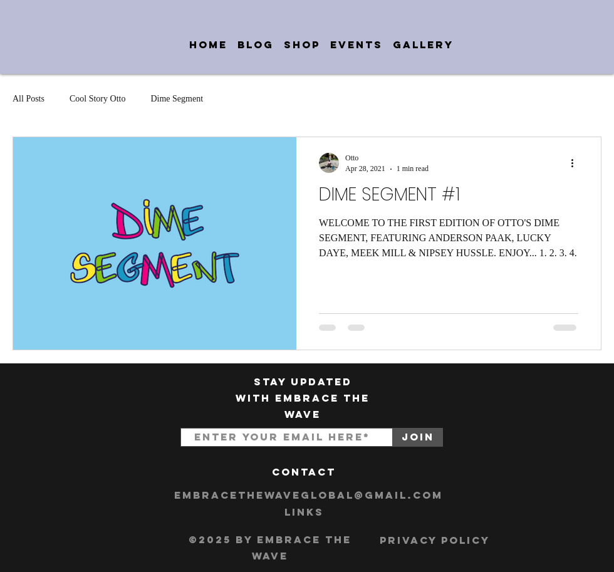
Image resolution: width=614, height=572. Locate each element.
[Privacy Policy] (434, 540)
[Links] (304, 512)
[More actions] (576, 162)
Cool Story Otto (97, 98)
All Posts (28, 98)
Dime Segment (176, 98)
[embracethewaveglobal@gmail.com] (308, 495)
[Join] (418, 437)
